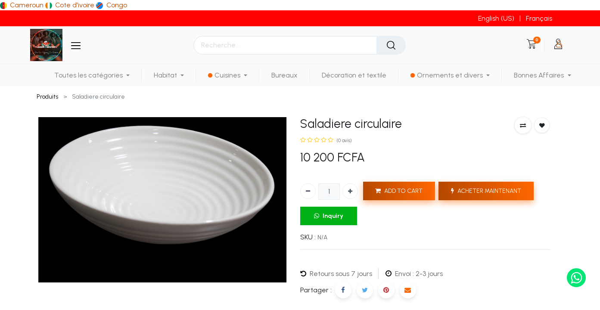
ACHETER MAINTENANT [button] (486, 190)
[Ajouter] (350, 191)
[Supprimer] (308, 191)
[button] (523, 125)
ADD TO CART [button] (399, 190)
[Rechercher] (391, 45)
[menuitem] (284, 75)
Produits (47, 96)
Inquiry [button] (328, 215)
